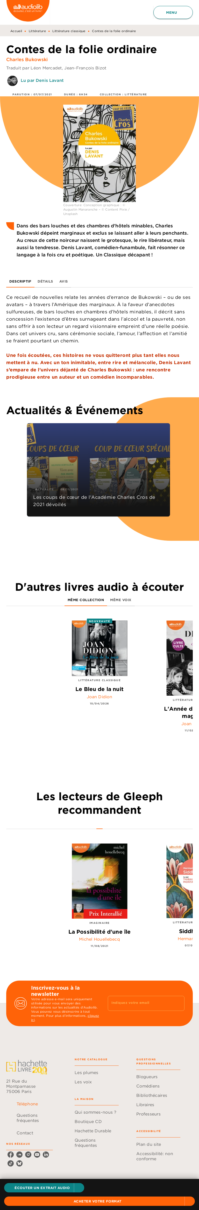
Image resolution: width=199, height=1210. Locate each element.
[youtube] (37, 1154)
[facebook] (10, 1154)
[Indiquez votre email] (140, 1003)
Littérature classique (68, 31)
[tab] (20, 281)
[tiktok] (10, 1163)
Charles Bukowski (27, 59)
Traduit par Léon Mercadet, (35, 67)
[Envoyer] (178, 1003)
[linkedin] (45, 1154)
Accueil (16, 31)
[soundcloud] (19, 1154)
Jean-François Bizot (85, 67)
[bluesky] (19, 1163)
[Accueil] (28, 12)
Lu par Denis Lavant (42, 80)
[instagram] (28, 1154)
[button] (44, 1187)
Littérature (37, 31)
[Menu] (173, 12)
